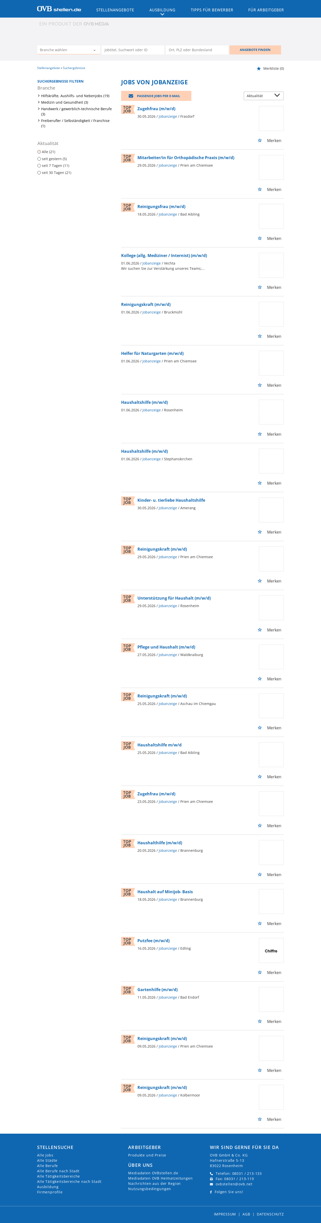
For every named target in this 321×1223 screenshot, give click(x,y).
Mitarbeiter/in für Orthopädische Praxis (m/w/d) (185, 157)
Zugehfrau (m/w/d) (156, 108)
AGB (246, 1214)
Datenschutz (270, 1214)
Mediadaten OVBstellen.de (153, 1173)
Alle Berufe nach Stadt (58, 1171)
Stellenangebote (115, 9)
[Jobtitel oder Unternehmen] (133, 49)
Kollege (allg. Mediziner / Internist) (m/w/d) (164, 255)
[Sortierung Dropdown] (278, 96)
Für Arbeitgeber (266, 9)
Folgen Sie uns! (229, 1191)
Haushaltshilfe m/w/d (159, 745)
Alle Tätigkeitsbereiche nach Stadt (69, 1181)
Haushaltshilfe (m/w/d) (144, 402)
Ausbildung (47, 1186)
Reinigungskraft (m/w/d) (146, 304)
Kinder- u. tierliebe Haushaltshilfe (171, 500)
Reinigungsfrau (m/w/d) (161, 206)
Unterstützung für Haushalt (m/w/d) (174, 598)
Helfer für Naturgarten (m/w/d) (152, 353)
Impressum (225, 1214)
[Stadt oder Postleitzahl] (197, 49)
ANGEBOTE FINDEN (255, 49)
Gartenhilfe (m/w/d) (157, 989)
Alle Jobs (45, 1155)
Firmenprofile (50, 1192)
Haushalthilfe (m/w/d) (159, 843)
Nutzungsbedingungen (149, 1188)
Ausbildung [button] (162, 9)
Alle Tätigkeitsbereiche (58, 1176)
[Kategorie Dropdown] (95, 50)
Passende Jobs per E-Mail (158, 96)
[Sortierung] (258, 96)
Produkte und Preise (147, 1155)
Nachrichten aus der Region (154, 1183)
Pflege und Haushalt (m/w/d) (166, 647)
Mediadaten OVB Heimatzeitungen (160, 1178)
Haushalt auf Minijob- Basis (165, 891)
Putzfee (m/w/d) (153, 940)
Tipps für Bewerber (212, 9)
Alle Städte (47, 1160)
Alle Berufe (47, 1165)
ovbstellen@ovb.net (234, 1184)
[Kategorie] (63, 50)
